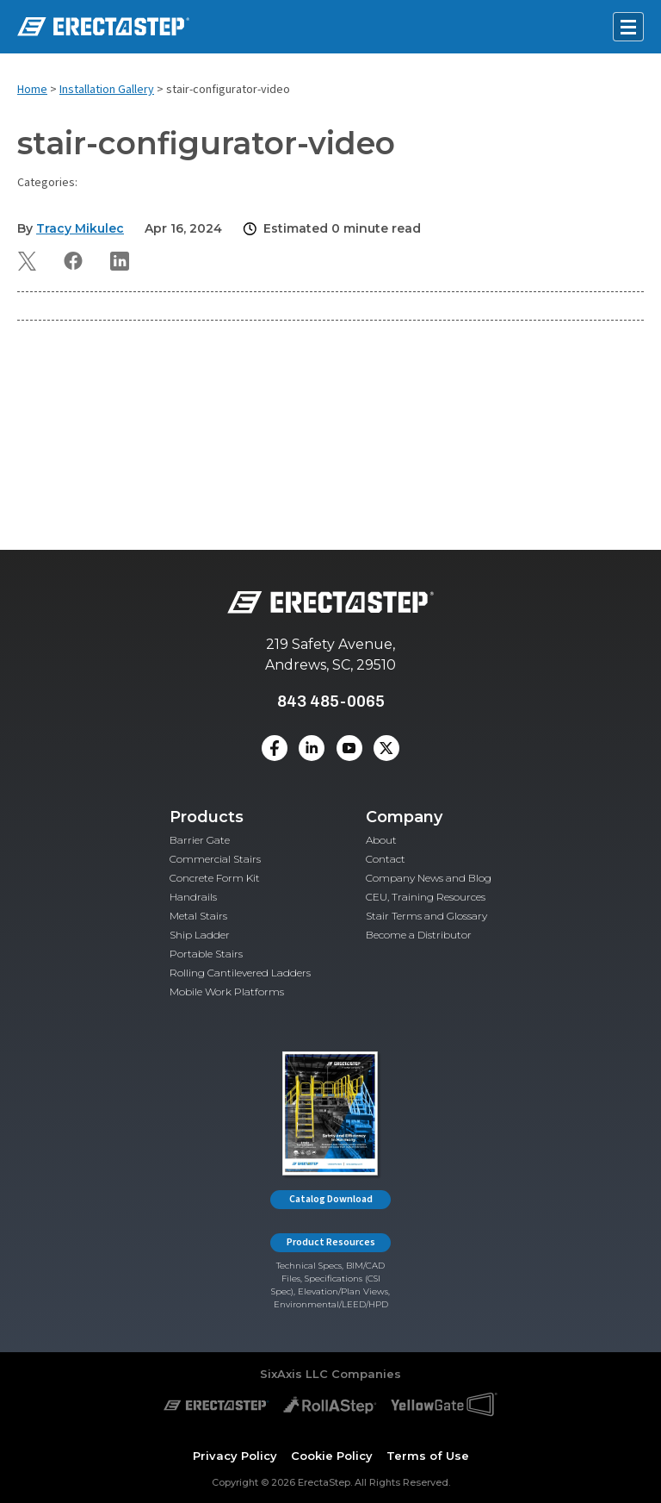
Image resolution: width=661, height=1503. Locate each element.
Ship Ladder (200, 934)
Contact (385, 858)
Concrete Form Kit (215, 877)
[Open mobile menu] (628, 26)
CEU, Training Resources (425, 896)
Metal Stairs (198, 915)
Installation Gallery (106, 89)
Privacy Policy (235, 1455)
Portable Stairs (206, 953)
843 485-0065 (331, 701)
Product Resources (331, 1242)
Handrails (193, 896)
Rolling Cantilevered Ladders (240, 972)
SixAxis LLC (294, 1374)
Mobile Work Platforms (227, 991)
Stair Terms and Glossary (426, 915)
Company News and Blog (428, 877)
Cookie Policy (332, 1455)
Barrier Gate (200, 839)
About (381, 839)
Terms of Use (427, 1455)
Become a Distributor (419, 934)
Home (32, 89)
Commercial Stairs (215, 858)
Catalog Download (331, 1199)
